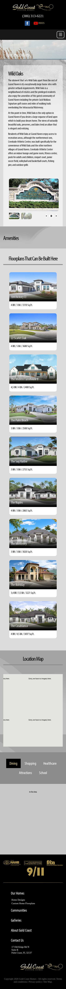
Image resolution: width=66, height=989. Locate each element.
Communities (19, 910)
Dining (13, 763)
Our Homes (17, 893)
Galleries (16, 920)
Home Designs (18, 900)
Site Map (48, 982)
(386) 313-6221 (33, 16)
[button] (46, 216)
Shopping (30, 763)
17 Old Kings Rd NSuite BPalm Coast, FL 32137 (21, 950)
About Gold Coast (21, 930)
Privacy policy (35, 982)
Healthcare (50, 763)
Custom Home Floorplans (23, 903)
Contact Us (17, 940)
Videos (39, 23)
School (43, 772)
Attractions (25, 772)
